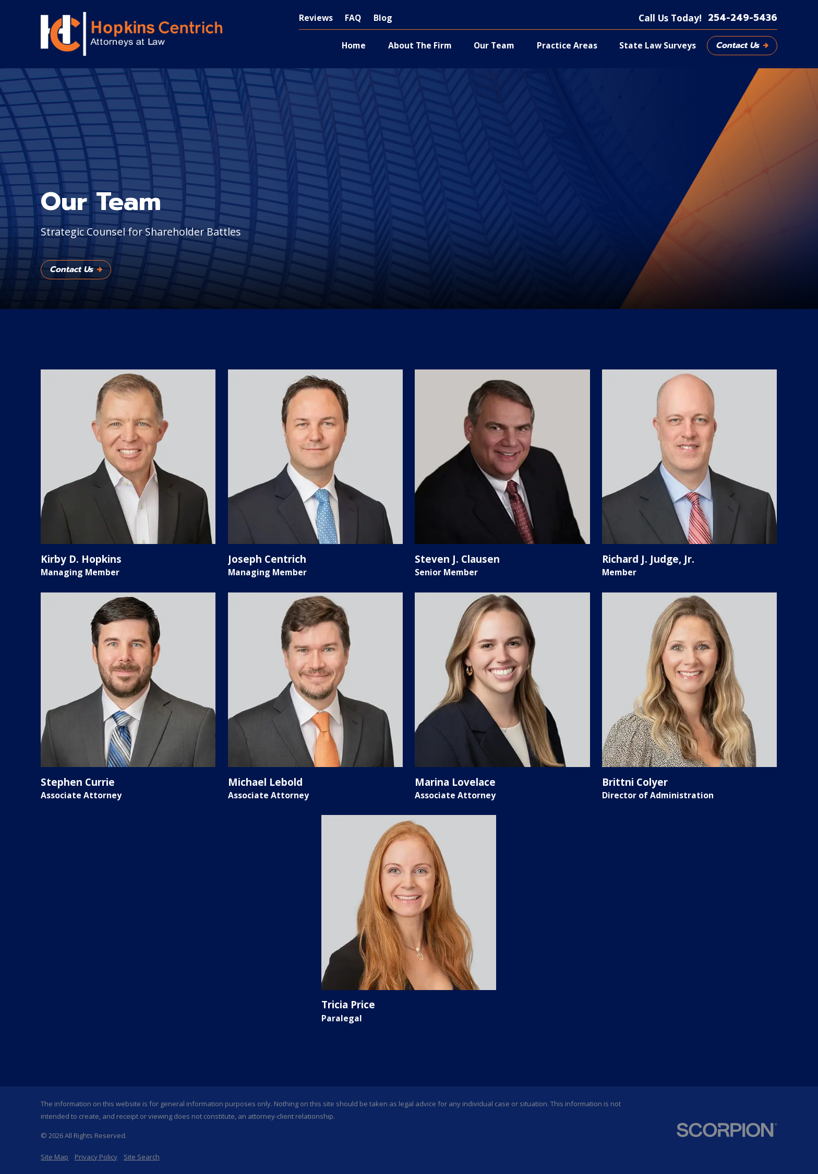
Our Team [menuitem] (494, 45)
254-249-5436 (742, 18)
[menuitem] (54, 1157)
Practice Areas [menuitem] (567, 45)
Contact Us (742, 45)
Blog (383, 17)
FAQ (353, 17)
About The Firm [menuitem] (420, 45)
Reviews (316, 17)
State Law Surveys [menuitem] (657, 45)
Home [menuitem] (354, 45)
